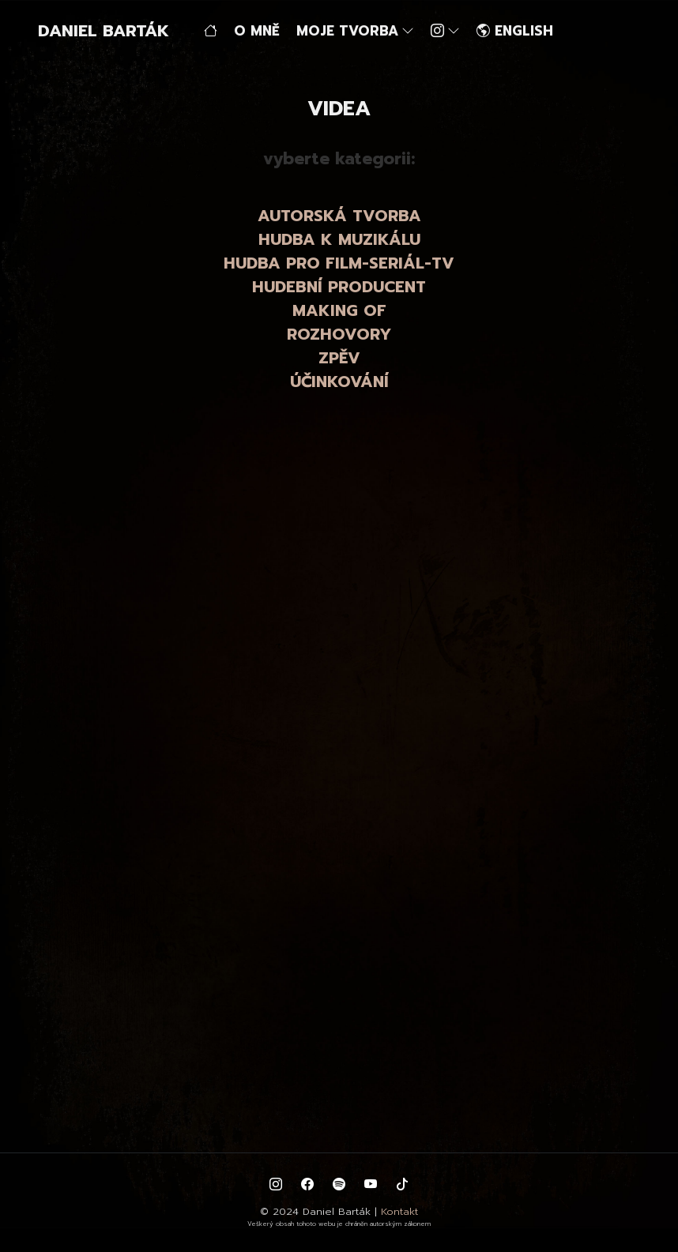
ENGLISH (514, 31)
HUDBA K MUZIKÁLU (339, 239)
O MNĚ (257, 31)
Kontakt (399, 1211)
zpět (23, 457)
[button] (447, 31)
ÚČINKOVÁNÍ (339, 381)
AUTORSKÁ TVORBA (339, 215)
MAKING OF (339, 310)
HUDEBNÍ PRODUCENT (339, 287)
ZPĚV (339, 358)
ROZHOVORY (339, 334)
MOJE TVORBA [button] (355, 31)
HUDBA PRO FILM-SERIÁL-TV (339, 263)
